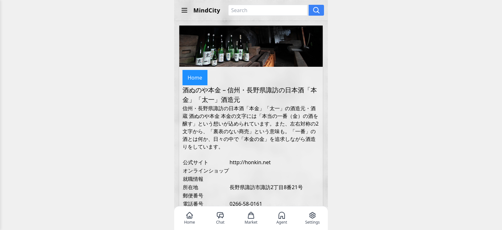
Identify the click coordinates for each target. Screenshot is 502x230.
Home (195, 77)
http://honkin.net (250, 162)
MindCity (206, 10)
